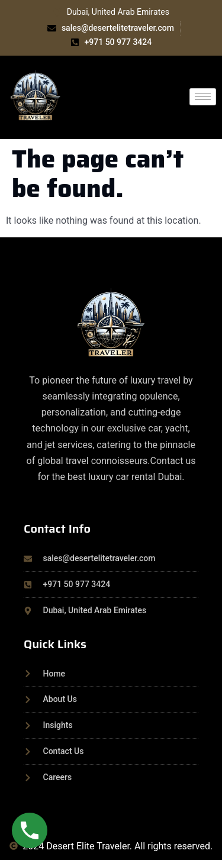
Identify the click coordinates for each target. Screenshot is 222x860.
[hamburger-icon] (202, 96)
